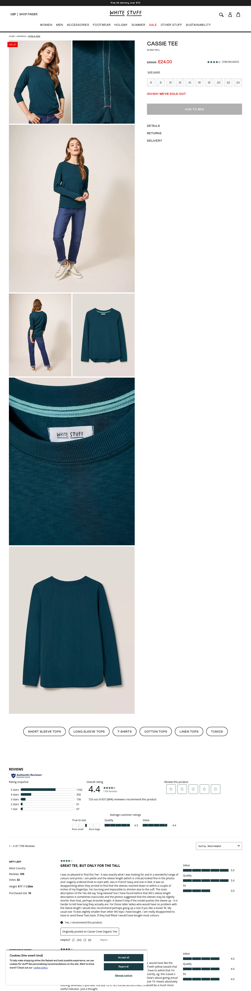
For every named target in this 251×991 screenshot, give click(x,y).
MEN (59, 25)
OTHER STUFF (171, 25)
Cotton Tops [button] (155, 731)
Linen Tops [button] (189, 731)
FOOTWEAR (102, 25)
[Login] (230, 14)
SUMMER (138, 25)
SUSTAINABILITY (198, 25)
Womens (21, 36)
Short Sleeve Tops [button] (44, 731)
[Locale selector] (13, 14)
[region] (76, 967)
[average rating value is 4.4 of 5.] (214, 62)
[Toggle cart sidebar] (238, 14)
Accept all (123, 957)
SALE (153, 25)
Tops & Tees (34, 36)
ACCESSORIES (78, 25)
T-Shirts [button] (124, 731)
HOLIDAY (121, 25)
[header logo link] (125, 13)
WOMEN (46, 25)
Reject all (124, 967)
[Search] (221, 14)
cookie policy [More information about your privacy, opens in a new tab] (40, 968)
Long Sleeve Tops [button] (89, 731)
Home (12, 36)
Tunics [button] (217, 731)
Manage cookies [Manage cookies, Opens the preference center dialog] (123, 975)
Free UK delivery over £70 (125, 3)
